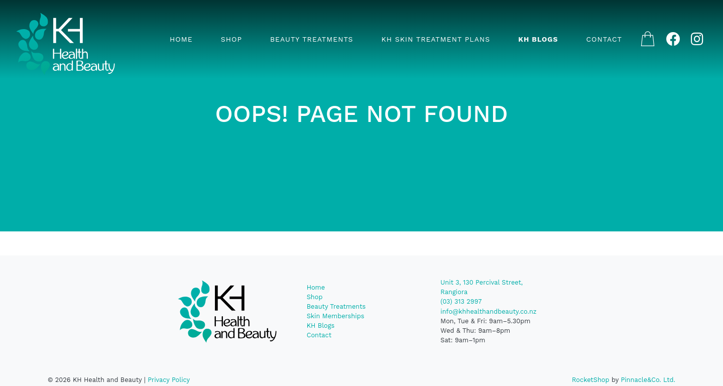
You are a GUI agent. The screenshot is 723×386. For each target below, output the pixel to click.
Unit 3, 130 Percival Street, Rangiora (481, 287)
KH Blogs (538, 39)
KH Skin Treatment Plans (435, 39)
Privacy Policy (169, 379)
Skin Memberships (336, 316)
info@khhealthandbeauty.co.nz (488, 311)
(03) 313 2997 (460, 301)
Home (181, 39)
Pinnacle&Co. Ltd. (648, 379)
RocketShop (591, 379)
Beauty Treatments (311, 39)
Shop (231, 39)
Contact (604, 39)
